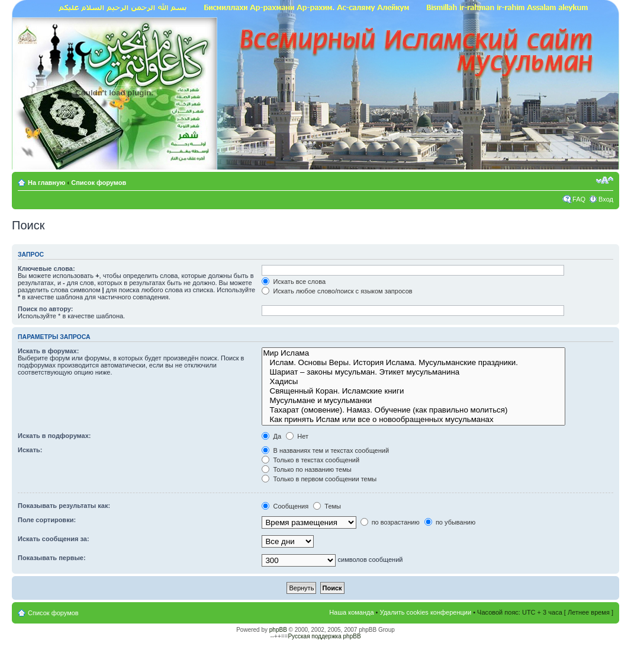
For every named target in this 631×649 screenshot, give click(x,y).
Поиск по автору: (45, 308)
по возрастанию (390, 522)
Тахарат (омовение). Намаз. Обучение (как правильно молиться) (413, 410)
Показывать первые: (52, 557)
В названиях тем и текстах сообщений (325, 450)
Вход (605, 199)
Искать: (30, 449)
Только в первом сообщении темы (319, 478)
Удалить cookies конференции (426, 612)
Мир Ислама (413, 353)
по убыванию (449, 522)
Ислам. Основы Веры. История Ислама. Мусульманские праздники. (413, 362)
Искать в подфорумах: (54, 435)
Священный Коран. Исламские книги (413, 391)
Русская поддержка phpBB (324, 636)
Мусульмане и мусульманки (413, 400)
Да (271, 436)
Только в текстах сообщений (310, 459)
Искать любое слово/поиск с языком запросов (337, 291)
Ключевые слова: (46, 268)
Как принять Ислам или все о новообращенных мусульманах (413, 419)
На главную (47, 182)
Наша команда (351, 612)
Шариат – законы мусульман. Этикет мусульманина (413, 372)
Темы (327, 506)
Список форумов (98, 182)
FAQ (578, 199)
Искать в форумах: (48, 350)
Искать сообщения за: (53, 538)
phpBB (278, 629)
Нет (297, 436)
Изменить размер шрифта (604, 180)
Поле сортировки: (47, 519)
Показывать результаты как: (64, 505)
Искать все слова (294, 281)
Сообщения (285, 506)
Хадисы (413, 381)
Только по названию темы (306, 469)
